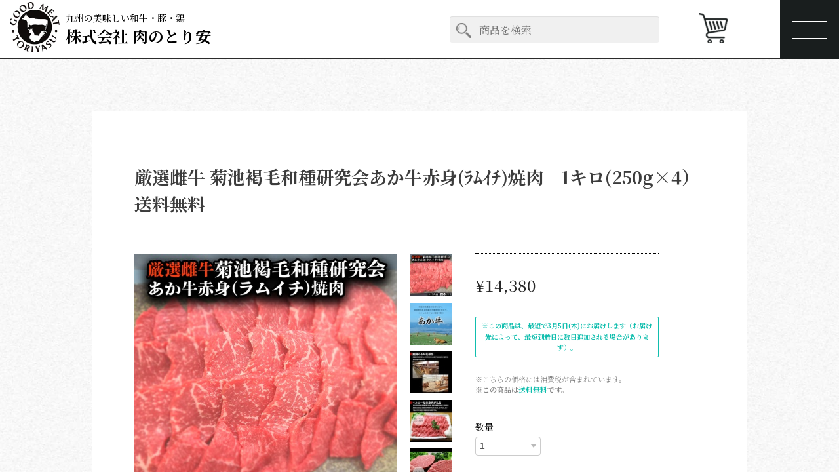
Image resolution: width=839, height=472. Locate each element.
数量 (484, 426)
